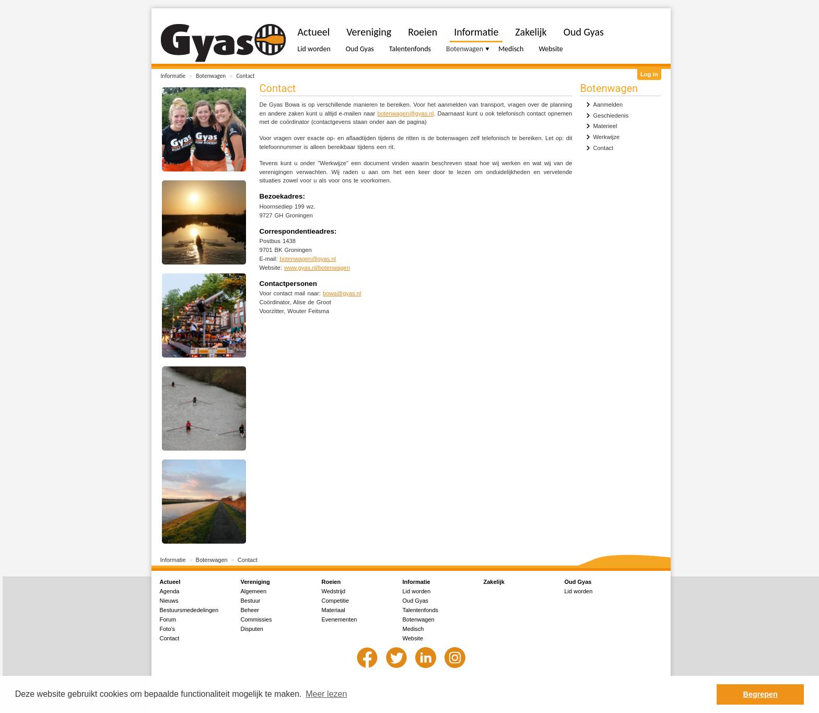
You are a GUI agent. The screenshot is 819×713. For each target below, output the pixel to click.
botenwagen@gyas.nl (405, 113)
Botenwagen (211, 75)
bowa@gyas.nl (342, 293)
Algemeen (254, 591)
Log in (649, 74)
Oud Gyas (360, 48)
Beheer (250, 610)
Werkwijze (606, 137)
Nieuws (169, 600)
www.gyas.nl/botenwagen (317, 267)
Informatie (173, 75)
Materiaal (333, 610)
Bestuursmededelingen (189, 610)
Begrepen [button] (760, 694)
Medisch (510, 48)
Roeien (422, 32)
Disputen (252, 629)
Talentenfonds (410, 48)
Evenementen (339, 619)
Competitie (335, 600)
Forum (168, 619)
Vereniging (368, 32)
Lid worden (314, 48)
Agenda (170, 591)
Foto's (168, 629)
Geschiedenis (611, 115)
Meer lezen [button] (326, 693)
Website (551, 48)
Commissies (256, 619)
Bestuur (251, 600)
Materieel (605, 126)
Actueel (314, 32)
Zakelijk (530, 32)
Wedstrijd (334, 591)
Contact (245, 75)
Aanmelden (608, 104)
